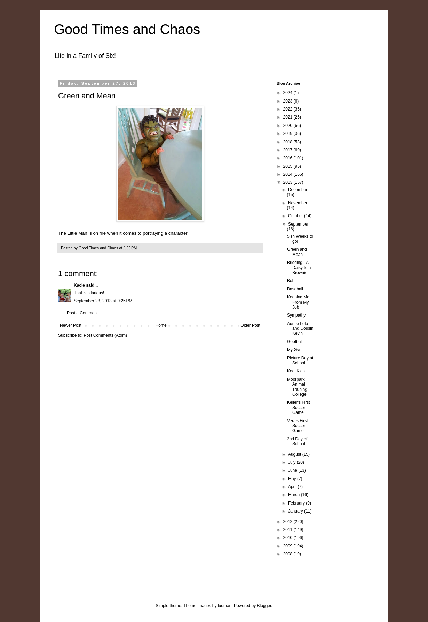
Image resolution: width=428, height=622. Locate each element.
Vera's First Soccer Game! (297, 425)
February (297, 503)
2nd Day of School (297, 441)
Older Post (250, 325)
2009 (288, 546)
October (296, 215)
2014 (288, 174)
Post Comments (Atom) (105, 335)
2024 (288, 92)
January (296, 511)
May (292, 478)
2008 (288, 554)
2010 (288, 537)
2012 (288, 521)
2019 (288, 133)
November (297, 202)
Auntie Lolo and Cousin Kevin (300, 328)
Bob (290, 280)
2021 (288, 117)
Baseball (295, 289)
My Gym (295, 349)
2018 (288, 141)
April (293, 486)
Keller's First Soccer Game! (298, 407)
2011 (288, 529)
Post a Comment (82, 313)
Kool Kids (296, 371)
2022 (288, 109)
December (297, 189)
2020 (288, 125)
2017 (288, 149)
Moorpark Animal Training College (297, 387)
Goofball (295, 341)
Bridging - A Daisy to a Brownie (299, 267)
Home (161, 325)
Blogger (264, 605)
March (294, 494)
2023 (288, 101)
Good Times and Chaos (127, 29)
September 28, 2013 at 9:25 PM (103, 300)
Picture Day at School (300, 360)
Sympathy (296, 315)
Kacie (79, 285)
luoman (224, 605)
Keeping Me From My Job (298, 302)
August (295, 454)
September (298, 224)
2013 (288, 182)
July (292, 462)
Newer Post (70, 325)
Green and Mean (297, 252)
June (293, 470)
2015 (288, 166)
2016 (288, 158)
